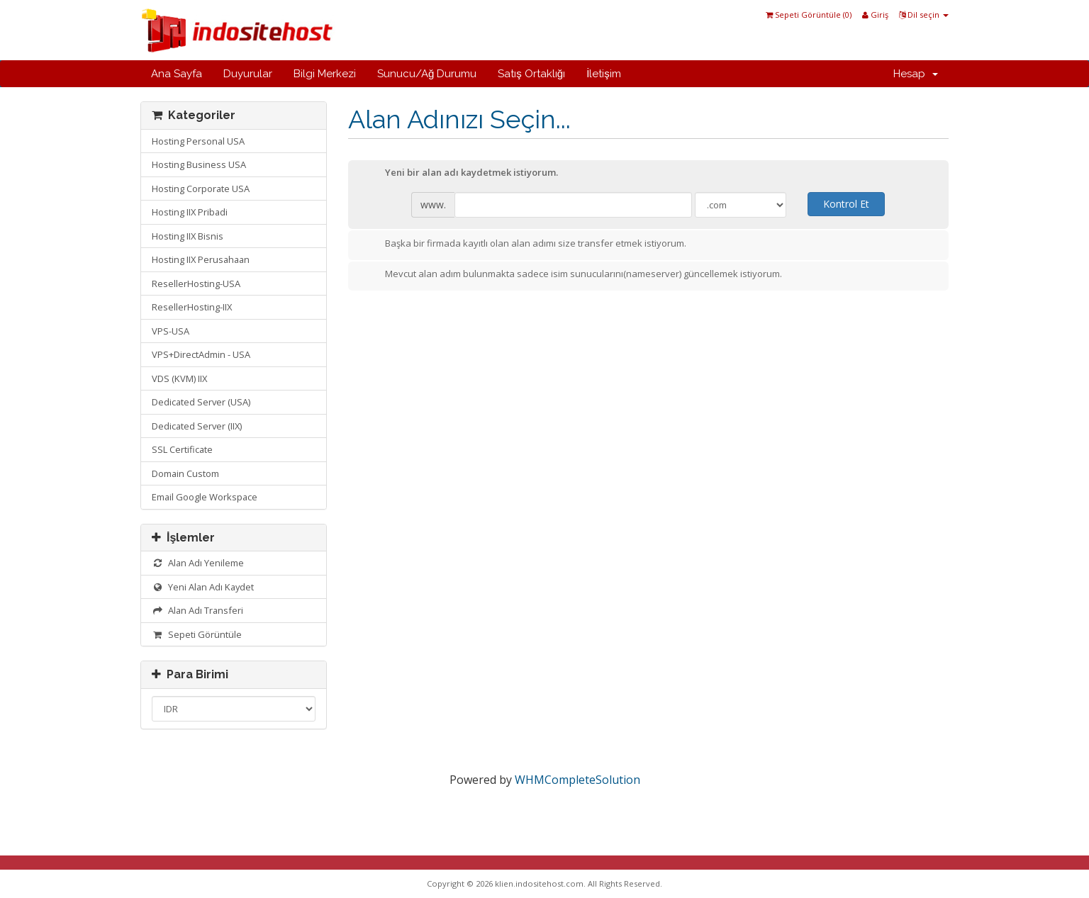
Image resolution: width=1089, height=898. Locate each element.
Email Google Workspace (204, 496)
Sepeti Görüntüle (197, 634)
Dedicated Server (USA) (201, 401)
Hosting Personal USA (198, 141)
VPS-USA (170, 331)
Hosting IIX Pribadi (190, 212)
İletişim (603, 73)
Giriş (875, 14)
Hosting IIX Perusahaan (201, 259)
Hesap (915, 73)
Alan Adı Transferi (197, 610)
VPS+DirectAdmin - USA (201, 354)
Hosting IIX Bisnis (187, 236)
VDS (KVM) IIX (179, 378)
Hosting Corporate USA (201, 188)
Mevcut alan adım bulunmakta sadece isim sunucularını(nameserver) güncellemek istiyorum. (572, 275)
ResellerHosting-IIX (192, 307)
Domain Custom (185, 473)
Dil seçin (924, 14)
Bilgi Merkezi (325, 73)
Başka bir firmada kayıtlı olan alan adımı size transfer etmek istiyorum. (524, 244)
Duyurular (247, 73)
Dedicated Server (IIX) (197, 426)
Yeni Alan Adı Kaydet (203, 586)
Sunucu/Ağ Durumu (426, 73)
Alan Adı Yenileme (198, 562)
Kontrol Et (846, 204)
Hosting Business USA (199, 164)
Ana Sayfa (176, 73)
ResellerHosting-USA (196, 283)
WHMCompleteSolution (577, 779)
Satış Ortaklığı (531, 73)
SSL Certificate (182, 449)
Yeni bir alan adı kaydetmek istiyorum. (460, 173)
